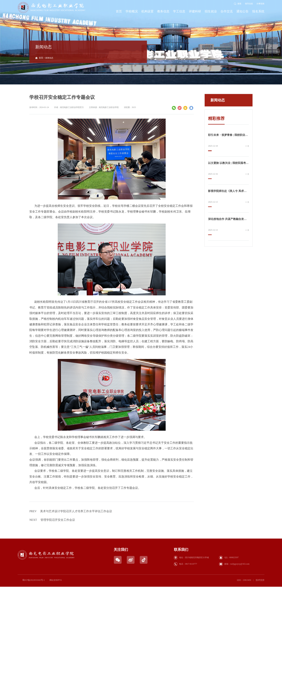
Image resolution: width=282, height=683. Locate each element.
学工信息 (179, 11)
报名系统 (258, 11)
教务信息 (163, 11)
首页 (119, 11)
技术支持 (260, 580)
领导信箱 (249, 4)
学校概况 (132, 11)
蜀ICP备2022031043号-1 (32, 580)
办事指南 (260, 4)
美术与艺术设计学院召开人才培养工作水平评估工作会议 (70, 528)
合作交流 (226, 11)
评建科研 (195, 11)
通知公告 (242, 11)
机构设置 (147, 11)
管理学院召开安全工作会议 (52, 537)
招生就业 (211, 11)
